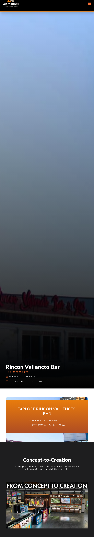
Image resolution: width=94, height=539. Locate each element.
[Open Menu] (89, 3)
